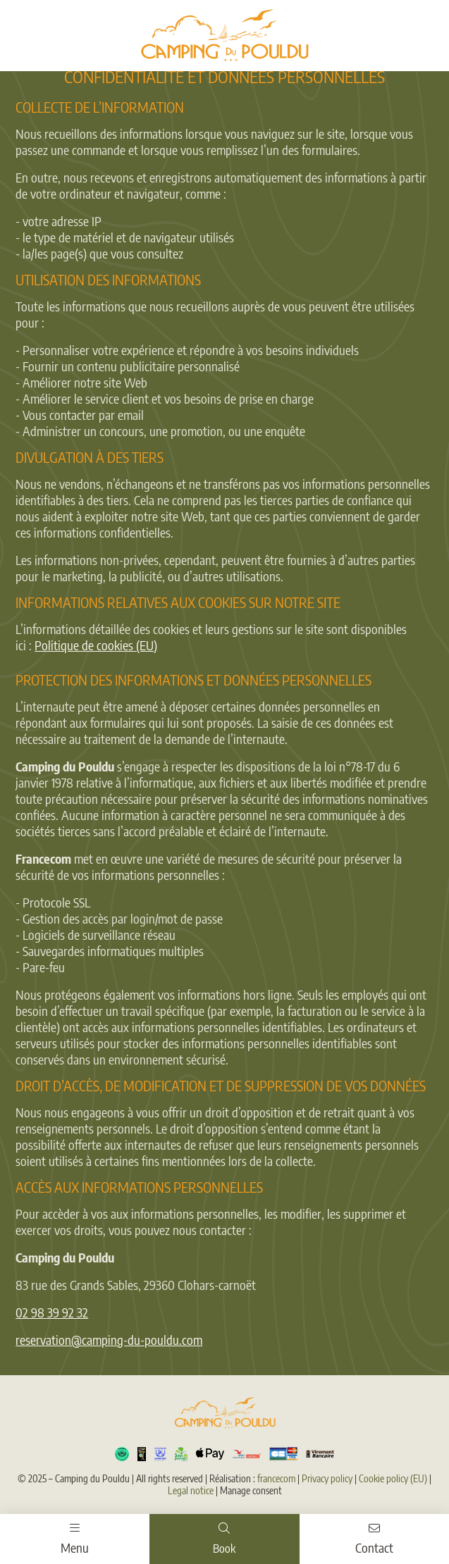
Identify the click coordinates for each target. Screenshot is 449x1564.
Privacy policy (327, 1478)
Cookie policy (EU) (393, 1478)
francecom (276, 1478)
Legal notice (191, 1490)
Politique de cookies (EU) (96, 645)
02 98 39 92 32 (52, 1312)
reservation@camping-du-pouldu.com (109, 1340)
